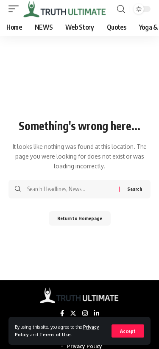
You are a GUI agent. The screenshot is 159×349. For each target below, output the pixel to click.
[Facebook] (62, 314)
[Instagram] (85, 314)
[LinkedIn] (96, 314)
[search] (121, 9)
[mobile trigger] (15, 9)
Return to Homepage (79, 218)
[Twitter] (73, 314)
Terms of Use (55, 334)
